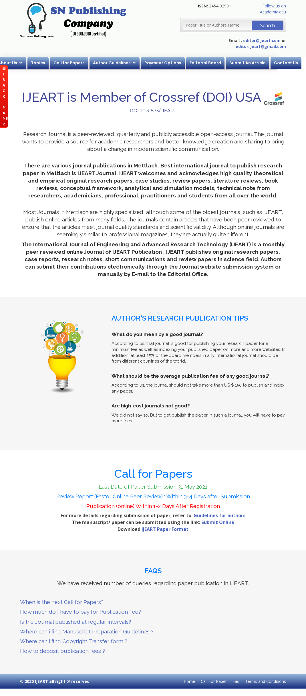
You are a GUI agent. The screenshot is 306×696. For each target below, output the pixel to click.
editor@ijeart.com (262, 40)
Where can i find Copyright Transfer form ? (73, 641)
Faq (236, 681)
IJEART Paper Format (165, 529)
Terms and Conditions (265, 681)
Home (189, 681)
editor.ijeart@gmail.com (261, 46)
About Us (22, 63)
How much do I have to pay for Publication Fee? (80, 612)
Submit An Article (262, 63)
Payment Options (177, 63)
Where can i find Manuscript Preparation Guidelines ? (87, 631)
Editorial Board (220, 63)
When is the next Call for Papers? (62, 602)
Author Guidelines (126, 63)
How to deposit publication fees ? (62, 651)
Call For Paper (214, 681)
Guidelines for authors (219, 515)
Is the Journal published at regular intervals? (75, 622)
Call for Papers (83, 63)
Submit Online (217, 522)
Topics (52, 63)
